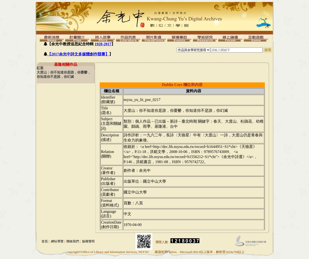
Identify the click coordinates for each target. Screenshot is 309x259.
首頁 (45, 241)
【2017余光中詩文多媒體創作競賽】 (78, 54)
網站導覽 (57, 241)
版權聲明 (88, 241)
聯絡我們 (72, 241)
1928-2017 (103, 44)
